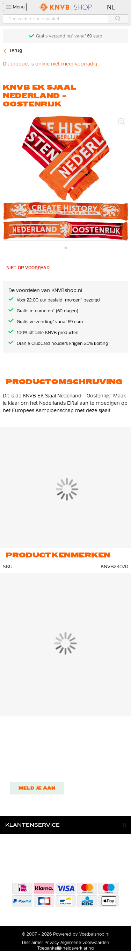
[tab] (65, 825)
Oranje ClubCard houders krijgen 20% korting (62, 343)
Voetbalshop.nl (94, 934)
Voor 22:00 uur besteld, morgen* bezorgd (58, 300)
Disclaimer (32, 942)
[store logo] (65, 7)
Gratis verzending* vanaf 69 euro (69, 36)
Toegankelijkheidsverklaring (65, 948)
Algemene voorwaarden (84, 942)
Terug (15, 50)
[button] (111, 7)
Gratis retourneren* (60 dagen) (47, 310)
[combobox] (65, 18)
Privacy (51, 942)
